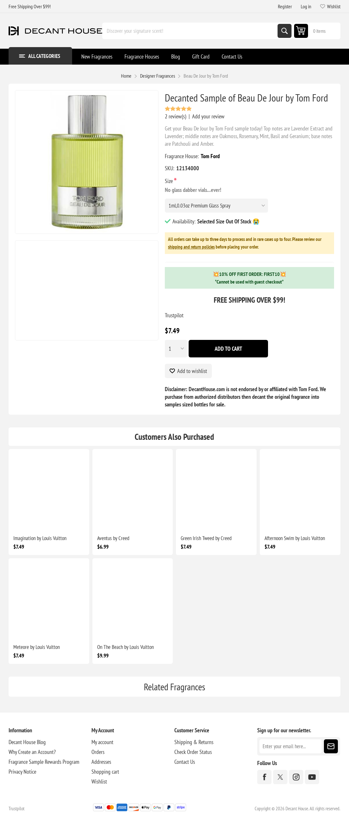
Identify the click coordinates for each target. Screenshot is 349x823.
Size (169, 181)
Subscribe (331, 746)
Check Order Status (193, 752)
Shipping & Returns (193, 742)
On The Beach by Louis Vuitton (125, 647)
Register (285, 6)
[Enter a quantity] (176, 348)
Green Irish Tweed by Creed (206, 538)
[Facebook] (264, 777)
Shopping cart (105, 771)
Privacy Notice (22, 771)
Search (285, 31)
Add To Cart (228, 348)
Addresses (101, 761)
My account (102, 742)
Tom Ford (210, 156)
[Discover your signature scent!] (191, 31)
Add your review (208, 116)
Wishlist (99, 781)
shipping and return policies (191, 247)
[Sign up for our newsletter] (290, 746)
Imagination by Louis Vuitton (39, 538)
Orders (97, 752)
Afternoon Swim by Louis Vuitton (295, 538)
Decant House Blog (27, 742)
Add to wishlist (192, 371)
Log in (306, 6)
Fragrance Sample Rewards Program (44, 761)
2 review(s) (175, 116)
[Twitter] (280, 777)
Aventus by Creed (113, 538)
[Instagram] (296, 777)
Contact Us (184, 761)
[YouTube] (312, 777)
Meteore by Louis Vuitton (36, 647)
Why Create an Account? (32, 752)
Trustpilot (174, 315)
